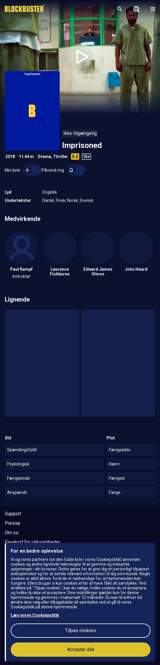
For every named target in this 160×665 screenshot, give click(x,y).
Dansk (48, 200)
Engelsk (49, 192)
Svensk (86, 200)
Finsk (60, 200)
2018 (10, 156)
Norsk (72, 200)
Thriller (60, 156)
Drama (44, 156)
